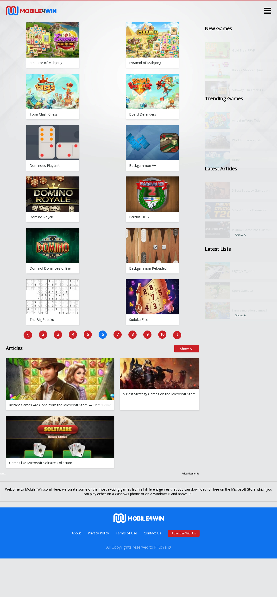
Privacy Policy (98, 533)
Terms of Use (126, 533)
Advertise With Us (184, 533)
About (76, 533)
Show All (186, 348)
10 (162, 334)
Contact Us (152, 533)
